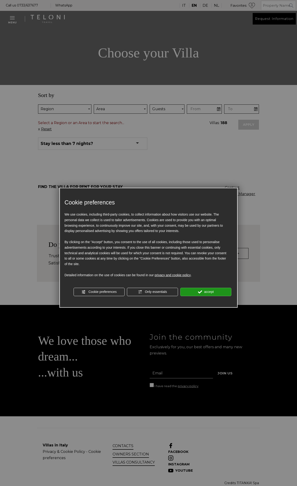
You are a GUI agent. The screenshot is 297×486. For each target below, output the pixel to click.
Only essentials (152, 292)
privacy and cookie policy (173, 275)
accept (206, 292)
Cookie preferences (98, 292)
